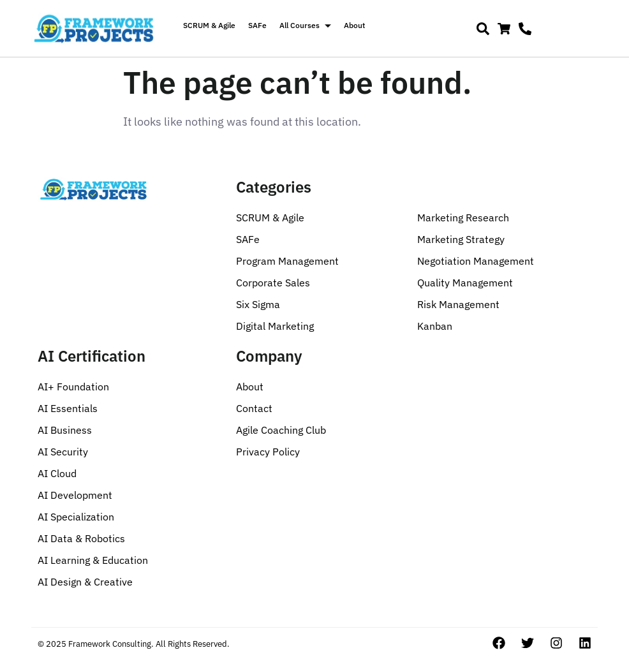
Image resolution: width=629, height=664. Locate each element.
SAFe (257, 25)
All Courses (305, 25)
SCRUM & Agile (209, 25)
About (354, 25)
